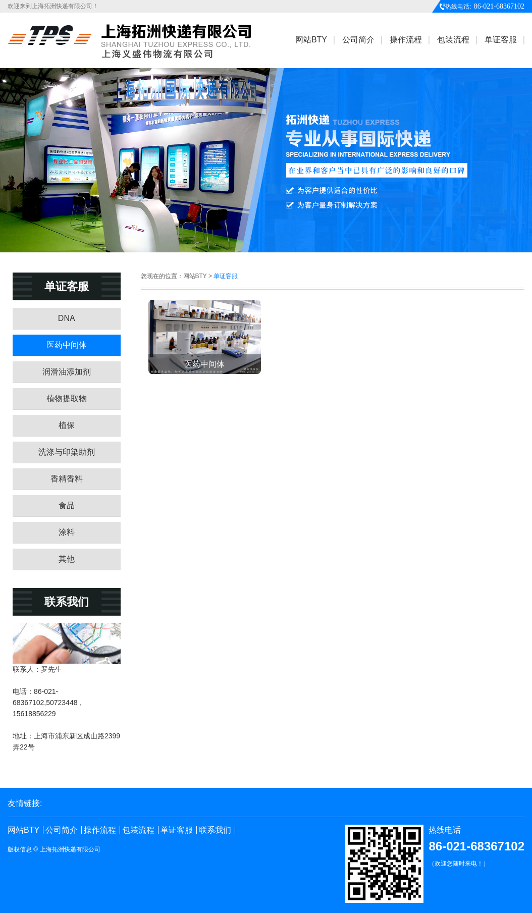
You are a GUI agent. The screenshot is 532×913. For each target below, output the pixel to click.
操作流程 (100, 830)
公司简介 (61, 830)
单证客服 (177, 830)
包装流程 (138, 830)
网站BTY (23, 830)
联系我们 (215, 830)
